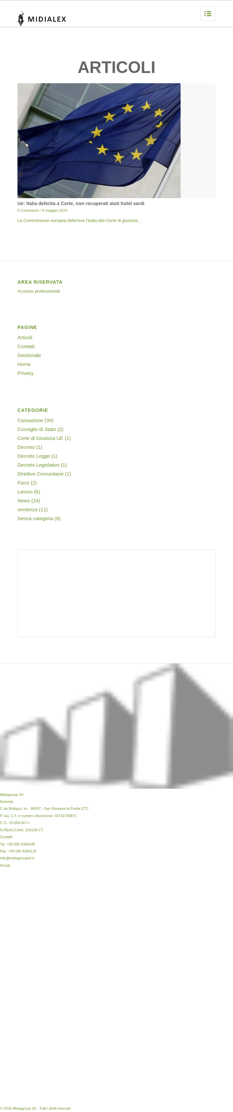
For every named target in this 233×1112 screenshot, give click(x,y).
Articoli (24, 337)
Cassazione (30, 420)
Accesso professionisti (38, 291)
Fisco (23, 482)
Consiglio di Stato (36, 429)
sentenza (27, 509)
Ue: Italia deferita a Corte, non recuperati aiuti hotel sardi (80, 203)
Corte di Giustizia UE (40, 438)
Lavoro (25, 491)
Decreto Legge (33, 456)
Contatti (26, 346)
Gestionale (29, 355)
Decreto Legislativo (38, 465)
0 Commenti (27, 210)
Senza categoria (35, 518)
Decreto (26, 447)
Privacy (25, 373)
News (23, 500)
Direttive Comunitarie (40, 474)
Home (24, 364)
